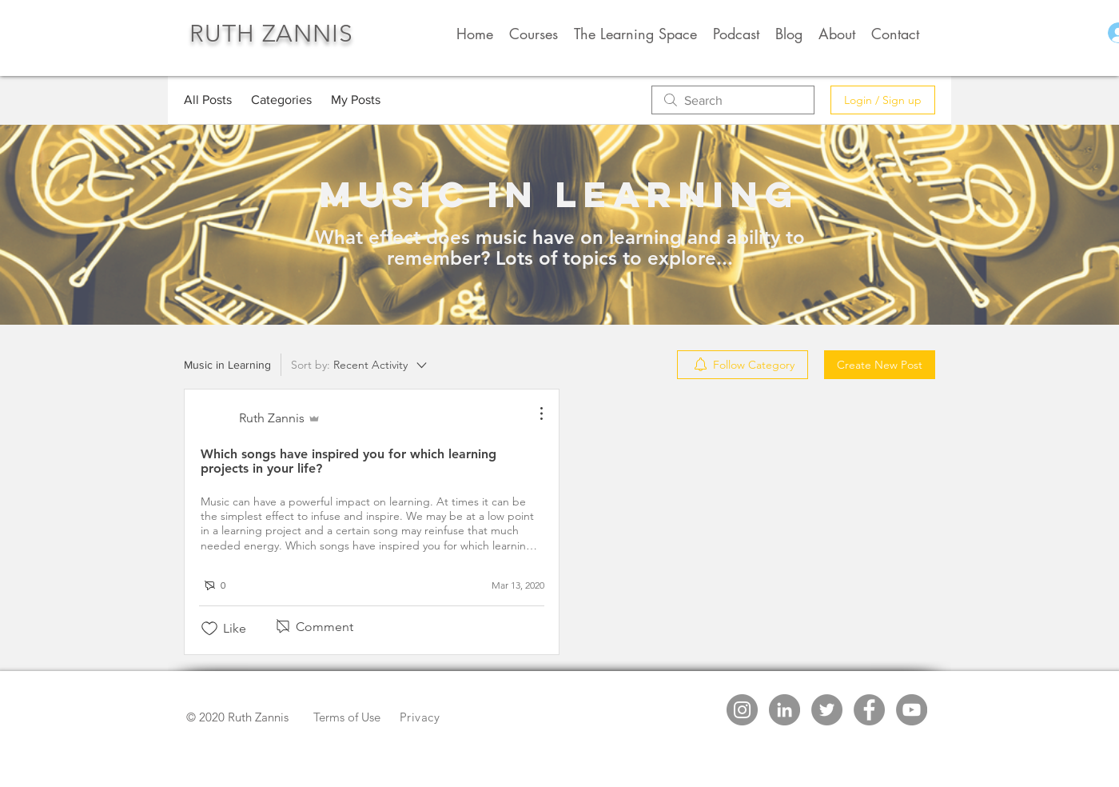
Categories (281, 99)
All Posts (208, 99)
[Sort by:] (360, 364)
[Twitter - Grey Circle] (826, 709)
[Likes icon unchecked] (209, 628)
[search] (732, 100)
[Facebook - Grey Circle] (869, 709)
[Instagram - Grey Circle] (742, 709)
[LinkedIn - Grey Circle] (784, 709)
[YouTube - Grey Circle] (911, 709)
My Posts (355, 99)
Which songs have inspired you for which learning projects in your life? (348, 461)
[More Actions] (533, 413)
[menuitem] (742, 364)
